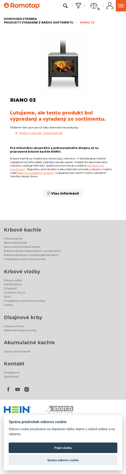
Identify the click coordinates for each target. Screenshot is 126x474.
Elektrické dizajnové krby (20, 330)
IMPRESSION (12, 284)
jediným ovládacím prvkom (36, 172)
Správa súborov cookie (63, 460)
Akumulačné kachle (29, 342)
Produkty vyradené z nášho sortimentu (38, 22)
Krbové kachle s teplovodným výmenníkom (32, 251)
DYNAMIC (10, 288)
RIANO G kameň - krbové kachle (40, 133)
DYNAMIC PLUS (14, 292)
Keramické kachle (15, 242)
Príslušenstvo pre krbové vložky (24, 300)
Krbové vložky (22, 271)
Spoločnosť (11, 376)
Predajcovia (11, 372)
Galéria (8, 305)
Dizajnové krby (23, 317)
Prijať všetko (63, 448)
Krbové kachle (22, 230)
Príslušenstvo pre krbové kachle (24, 259)
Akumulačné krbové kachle (22, 246)
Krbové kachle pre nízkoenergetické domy (31, 255)
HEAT (7, 296)
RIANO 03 (87, 22)
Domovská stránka (20, 19)
